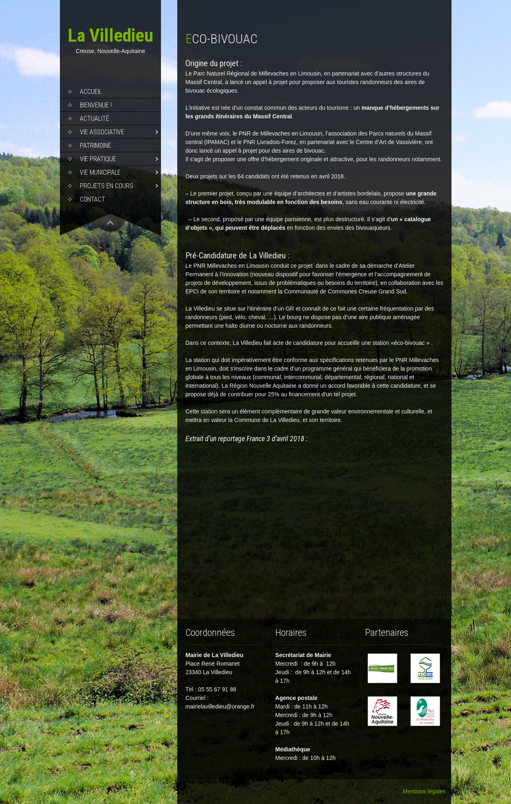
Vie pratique (98, 159)
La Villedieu (110, 35)
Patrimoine (95, 145)
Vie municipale (100, 172)
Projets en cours (106, 186)
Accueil (91, 92)
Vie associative (102, 132)
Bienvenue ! (96, 105)
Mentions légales (424, 791)
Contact (92, 199)
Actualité (94, 118)
